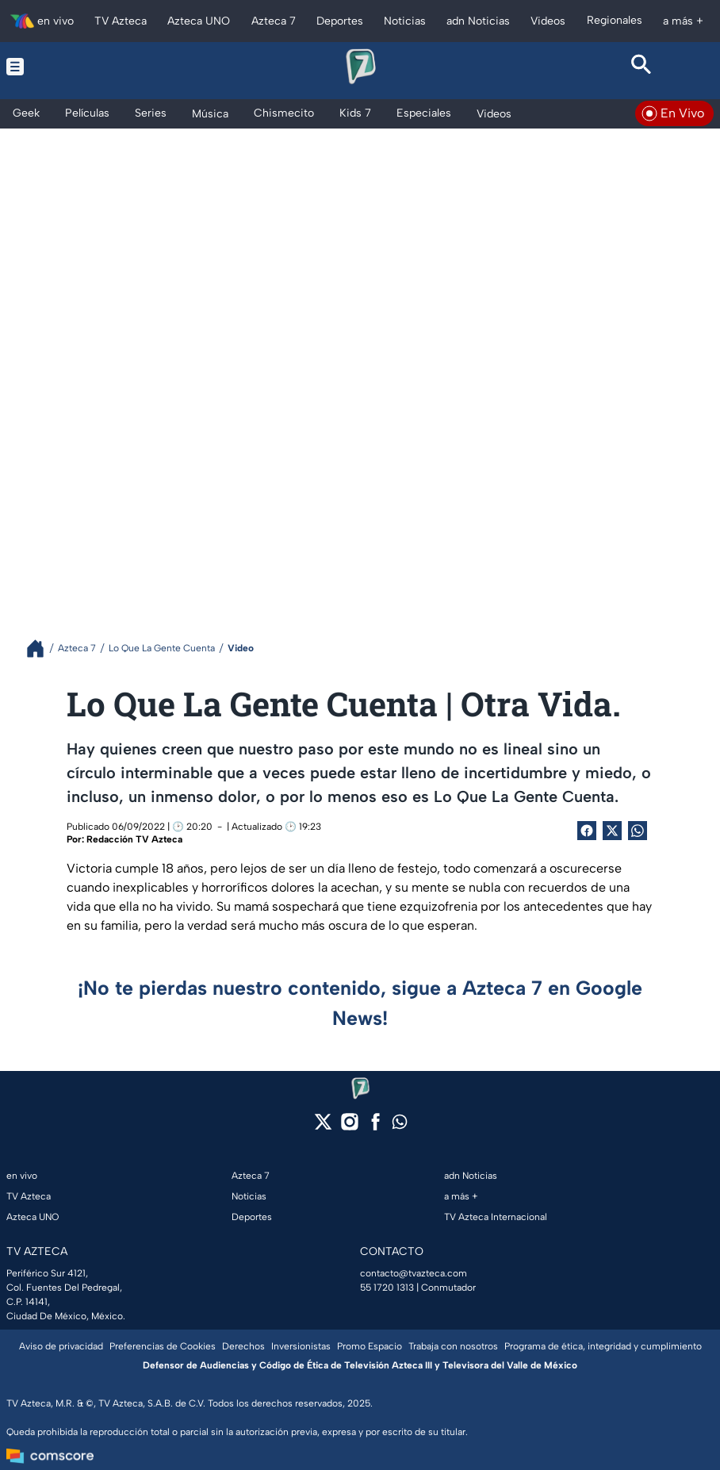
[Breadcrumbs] (41, 648)
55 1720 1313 (387, 1287)
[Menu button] (78, 66)
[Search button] (641, 66)
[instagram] (349, 1126)
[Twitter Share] (612, 830)
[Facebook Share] (586, 830)
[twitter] (323, 1126)
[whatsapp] (400, 1125)
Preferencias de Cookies (162, 1346)
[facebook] (375, 1126)
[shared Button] (637, 830)
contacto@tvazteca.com (413, 1273)
